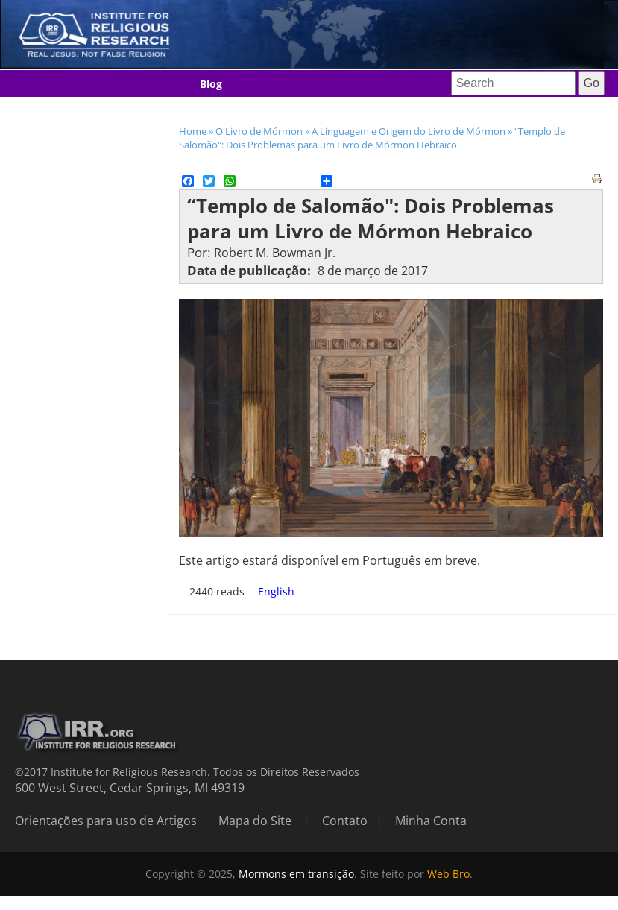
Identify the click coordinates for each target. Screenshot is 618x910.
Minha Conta (431, 820)
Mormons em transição (296, 874)
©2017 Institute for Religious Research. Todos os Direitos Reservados (187, 772)
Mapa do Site (254, 820)
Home (192, 131)
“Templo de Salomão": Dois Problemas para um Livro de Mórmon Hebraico (372, 137)
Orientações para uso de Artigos (106, 820)
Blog (211, 84)
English (276, 591)
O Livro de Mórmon (259, 131)
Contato (345, 820)
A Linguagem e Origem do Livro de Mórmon (408, 131)
